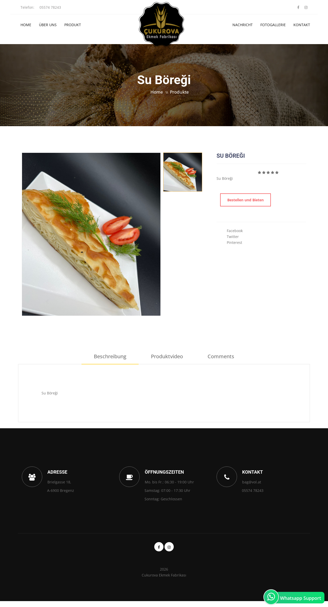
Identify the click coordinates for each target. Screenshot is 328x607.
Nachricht (242, 24)
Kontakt (301, 24)
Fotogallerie (273, 24)
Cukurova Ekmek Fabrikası (164, 575)
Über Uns (48, 24)
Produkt (72, 24)
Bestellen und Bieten (245, 199)
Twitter (233, 236)
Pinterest (234, 242)
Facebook (235, 230)
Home (25, 24)
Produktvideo (167, 356)
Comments (221, 356)
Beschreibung (110, 356)
